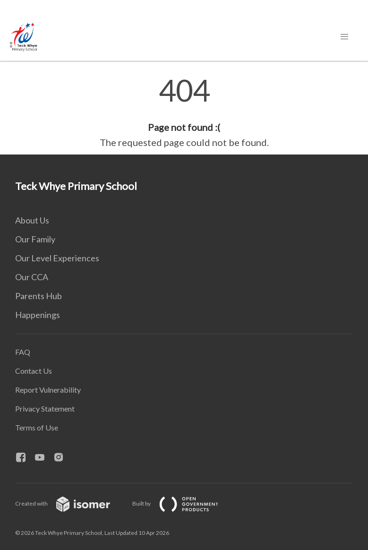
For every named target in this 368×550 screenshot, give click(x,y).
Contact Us (33, 370)
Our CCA (31, 277)
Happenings (37, 314)
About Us (32, 220)
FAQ (22, 351)
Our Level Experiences (57, 258)
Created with (70, 503)
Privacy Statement (45, 408)
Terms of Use (36, 427)
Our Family (35, 239)
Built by (182, 503)
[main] (184, 112)
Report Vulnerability (48, 389)
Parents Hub (38, 296)
